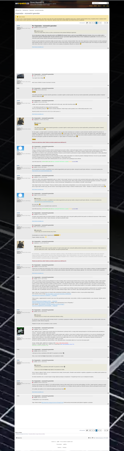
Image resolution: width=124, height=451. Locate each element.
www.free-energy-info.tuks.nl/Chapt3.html (41, 302)
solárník (18, 25)
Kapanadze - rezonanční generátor (27, 13)
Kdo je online (18, 432)
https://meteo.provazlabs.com (37, 46)
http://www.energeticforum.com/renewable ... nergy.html (44, 305)
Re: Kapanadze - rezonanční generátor (44, 26)
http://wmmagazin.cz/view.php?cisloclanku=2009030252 (58, 293)
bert (17, 225)
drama (18, 165)
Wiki (104, 5)
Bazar (99, 5)
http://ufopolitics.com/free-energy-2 (56, 304)
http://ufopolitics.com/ (43, 304)
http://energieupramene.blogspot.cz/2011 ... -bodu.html (44, 301)
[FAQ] (89, 438)
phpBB (58, 441)
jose (35, 75)
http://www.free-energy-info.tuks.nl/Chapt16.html (52, 402)
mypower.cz (19, 125)
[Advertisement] (62, 61)
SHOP (95, 5)
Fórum (91, 5)
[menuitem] (29, 10)
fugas (18, 198)
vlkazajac (18, 335)
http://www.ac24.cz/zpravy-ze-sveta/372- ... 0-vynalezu (44, 295)
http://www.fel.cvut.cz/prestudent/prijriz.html (42, 170)
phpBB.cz (65, 444)
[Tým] (93, 438)
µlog (108, 5)
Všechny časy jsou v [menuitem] (102, 437)
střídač (18, 309)
